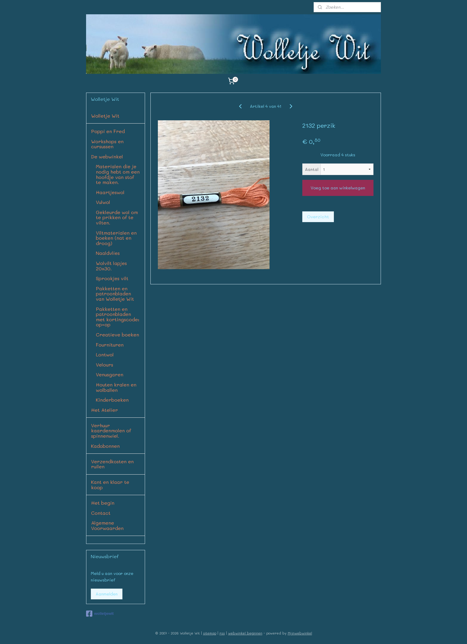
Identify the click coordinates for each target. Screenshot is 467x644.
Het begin (102, 503)
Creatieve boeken (117, 334)
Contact (100, 513)
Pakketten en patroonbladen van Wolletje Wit (115, 293)
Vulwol (103, 202)
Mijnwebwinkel (300, 633)
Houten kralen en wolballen (116, 387)
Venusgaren (109, 374)
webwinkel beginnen (245, 633)
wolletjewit (100, 613)
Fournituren (110, 345)
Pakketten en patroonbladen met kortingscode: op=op (117, 317)
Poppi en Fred (108, 131)
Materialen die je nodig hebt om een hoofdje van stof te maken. (118, 174)
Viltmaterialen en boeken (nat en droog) (116, 238)
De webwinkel (107, 156)
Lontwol (105, 354)
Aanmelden (107, 594)
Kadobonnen (105, 446)
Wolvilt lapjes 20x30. (111, 266)
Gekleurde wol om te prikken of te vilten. (117, 217)
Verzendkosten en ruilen (112, 464)
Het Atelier (104, 410)
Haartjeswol (110, 192)
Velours (104, 364)
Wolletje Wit (105, 116)
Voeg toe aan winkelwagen (338, 188)
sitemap (209, 633)
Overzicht (318, 216)
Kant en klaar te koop (110, 484)
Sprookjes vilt (112, 278)
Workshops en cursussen (107, 144)
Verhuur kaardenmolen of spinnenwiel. (111, 430)
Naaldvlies (108, 253)
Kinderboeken (112, 400)
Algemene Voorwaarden (107, 525)
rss (222, 633)
